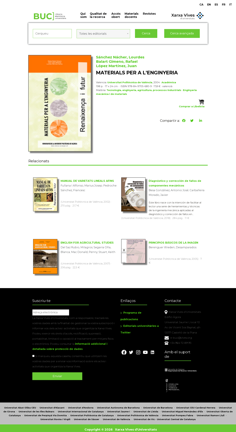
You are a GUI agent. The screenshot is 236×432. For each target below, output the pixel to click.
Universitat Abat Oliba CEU (20, 405)
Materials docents (132, 17)
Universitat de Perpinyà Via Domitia (45, 412)
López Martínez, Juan (116, 67)
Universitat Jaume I (118, 408)
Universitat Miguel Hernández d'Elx (182, 408)
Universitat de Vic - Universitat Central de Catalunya (165, 416)
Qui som (83, 17)
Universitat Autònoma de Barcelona (118, 405)
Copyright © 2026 (99, 427)
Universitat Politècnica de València (129, 83)
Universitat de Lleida (146, 408)
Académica (168, 83)
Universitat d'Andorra (80, 405)
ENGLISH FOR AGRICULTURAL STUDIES (87, 242)
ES (216, 4)
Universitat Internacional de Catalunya (81, 408)
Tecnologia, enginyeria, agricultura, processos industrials (144, 91)
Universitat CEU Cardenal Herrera (195, 405)
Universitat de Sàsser (86, 416)
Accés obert (116, 17)
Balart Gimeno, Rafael (117, 62)
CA (201, 4)
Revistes (149, 16)
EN (209, 4)
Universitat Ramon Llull (210, 412)
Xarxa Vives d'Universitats (137, 427)
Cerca (146, 35)
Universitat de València (116, 416)
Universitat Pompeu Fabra (177, 412)
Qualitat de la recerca (98, 17)
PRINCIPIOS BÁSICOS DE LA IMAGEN (173, 242)
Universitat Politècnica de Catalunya (92, 412)
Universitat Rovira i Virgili (55, 416)
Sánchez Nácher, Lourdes (120, 58)
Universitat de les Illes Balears (36, 408)
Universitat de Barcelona (158, 405)
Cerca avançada (182, 35)
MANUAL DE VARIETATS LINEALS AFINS (87, 181)
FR (223, 4)
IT (230, 4)
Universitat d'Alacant (52, 405)
